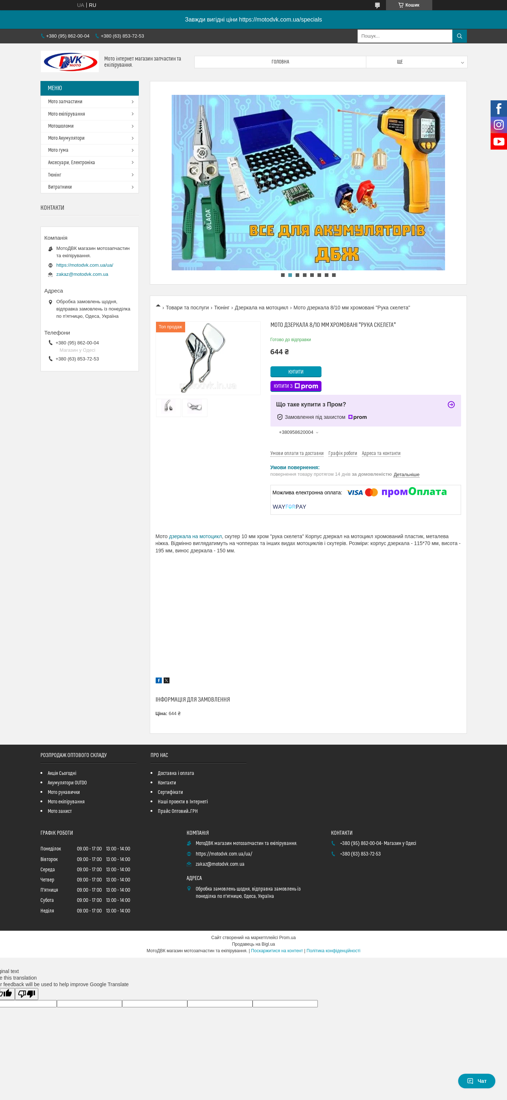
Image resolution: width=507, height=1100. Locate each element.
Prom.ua (287, 937)
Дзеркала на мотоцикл (261, 307)
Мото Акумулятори (66, 138)
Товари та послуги (187, 307)
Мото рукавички (64, 792)
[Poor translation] (26, 994)
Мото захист (60, 811)
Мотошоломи (61, 126)
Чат (477, 1081)
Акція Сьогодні (62, 773)
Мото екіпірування (66, 114)
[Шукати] (459, 36)
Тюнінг (222, 307)
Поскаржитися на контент (277, 950)
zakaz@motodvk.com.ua (82, 274)
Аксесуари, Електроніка (71, 163)
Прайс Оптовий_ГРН (178, 811)
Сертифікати (170, 792)
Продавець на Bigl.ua (253, 944)
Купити (296, 372)
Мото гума (58, 150)
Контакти (167, 783)
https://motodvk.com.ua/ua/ (84, 265)
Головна (280, 62)
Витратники (60, 187)
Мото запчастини (65, 102)
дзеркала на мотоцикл (195, 536)
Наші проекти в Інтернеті (183, 802)
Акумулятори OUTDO (67, 783)
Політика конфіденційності (333, 950)
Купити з (296, 386)
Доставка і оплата (176, 773)
